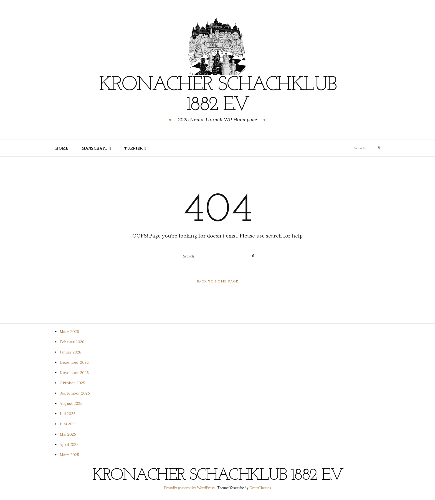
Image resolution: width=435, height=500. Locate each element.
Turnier (133, 148)
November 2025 (74, 372)
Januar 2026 (70, 352)
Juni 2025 (68, 423)
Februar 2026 (72, 341)
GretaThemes (260, 488)
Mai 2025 (68, 434)
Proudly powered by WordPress (190, 488)
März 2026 (69, 331)
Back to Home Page (218, 281)
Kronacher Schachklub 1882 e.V (217, 95)
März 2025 (69, 454)
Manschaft (95, 148)
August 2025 (71, 403)
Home (61, 148)
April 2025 (69, 444)
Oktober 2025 (72, 382)
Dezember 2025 (74, 362)
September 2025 (75, 393)
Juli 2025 (67, 413)
